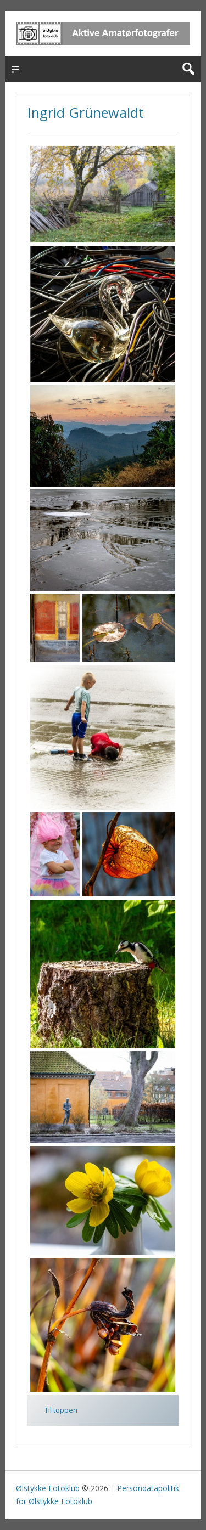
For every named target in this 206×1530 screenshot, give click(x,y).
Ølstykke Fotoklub (48, 1488)
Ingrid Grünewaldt (85, 112)
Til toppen (60, 1410)
